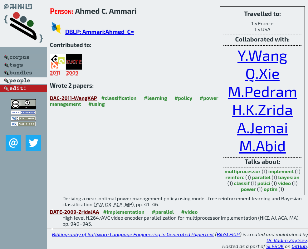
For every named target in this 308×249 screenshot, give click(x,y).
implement (281, 171)
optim (270, 189)
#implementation (123, 212)
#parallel (163, 212)
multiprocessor (242, 171)
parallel (261, 177)
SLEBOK (275, 246)
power (248, 189)
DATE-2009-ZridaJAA (74, 212)
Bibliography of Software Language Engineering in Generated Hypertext (133, 234)
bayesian (288, 177)
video (284, 183)
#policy (183, 98)
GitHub (299, 246)
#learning (155, 98)
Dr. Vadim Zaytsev (286, 240)
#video (189, 212)
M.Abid (262, 145)
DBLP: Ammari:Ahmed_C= (99, 31)
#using (96, 104)
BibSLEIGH (228, 234)
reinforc (234, 177)
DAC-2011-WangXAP (73, 98)
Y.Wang (262, 55)
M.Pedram (262, 91)
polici (263, 183)
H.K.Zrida (262, 109)
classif (242, 183)
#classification (118, 98)
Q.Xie (262, 73)
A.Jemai (262, 127)
